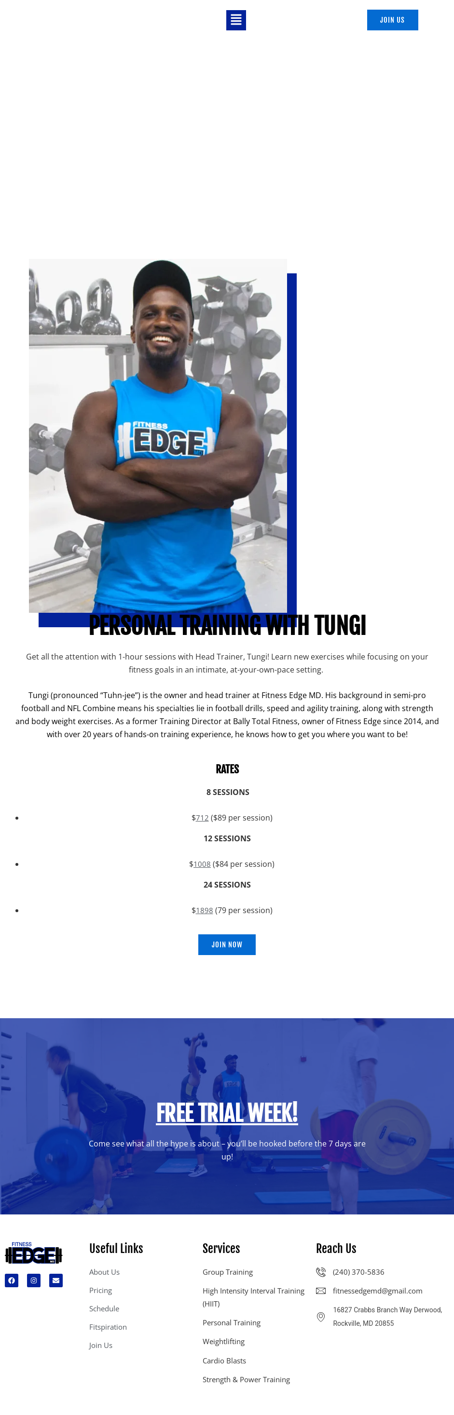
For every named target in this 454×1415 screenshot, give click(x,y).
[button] (236, 21)
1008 (202, 865)
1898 (204, 911)
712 (202, 819)
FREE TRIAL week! (227, 1116)
